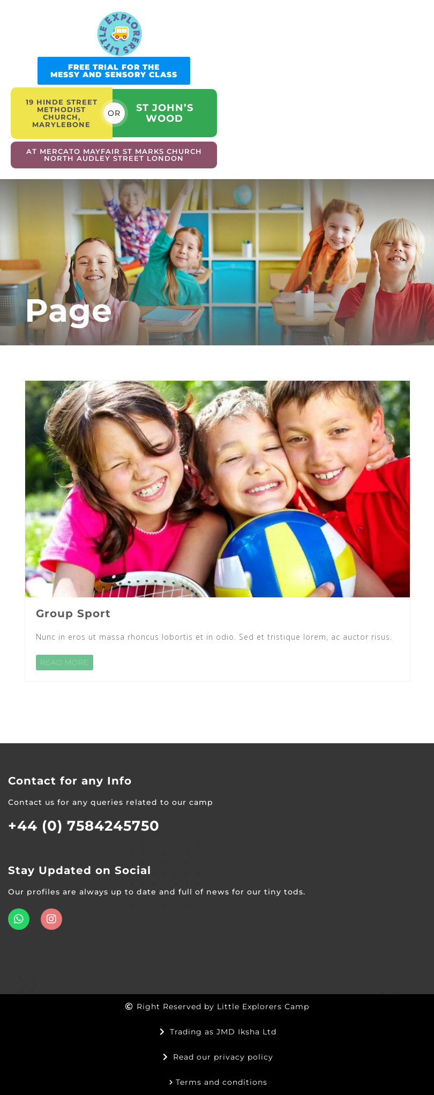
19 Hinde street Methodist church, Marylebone (62, 113)
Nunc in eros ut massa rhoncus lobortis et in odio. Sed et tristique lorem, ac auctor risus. (214, 637)
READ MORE (64, 662)
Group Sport (73, 613)
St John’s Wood (164, 113)
